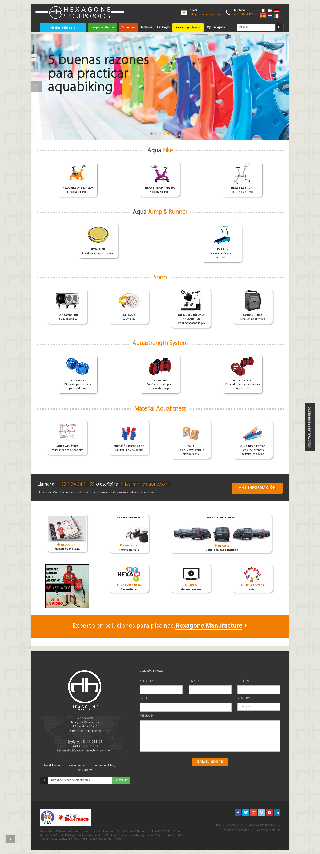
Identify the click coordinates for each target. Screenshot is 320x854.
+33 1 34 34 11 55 (244, 14)
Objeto (145, 698)
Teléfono (244, 681)
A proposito (234, 824)
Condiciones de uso (268, 830)
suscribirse (120, 780)
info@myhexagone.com (205, 14)
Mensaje (146, 716)
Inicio (217, 824)
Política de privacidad (235, 830)
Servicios (243, 698)
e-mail (194, 681)
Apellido (146, 681)
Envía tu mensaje (210, 762)
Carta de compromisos (263, 824)
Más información (257, 488)
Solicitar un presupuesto (310, 427)
